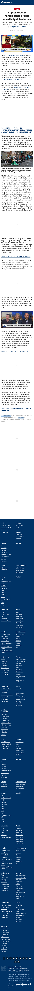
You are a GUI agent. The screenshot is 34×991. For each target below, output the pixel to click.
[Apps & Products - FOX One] (3, 735)
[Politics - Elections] (18, 538)
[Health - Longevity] (18, 612)
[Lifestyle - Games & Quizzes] (6, 621)
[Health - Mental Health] (19, 623)
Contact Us (13, 970)
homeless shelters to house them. (12, 79)
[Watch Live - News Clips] (4, 701)
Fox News (6, 2)
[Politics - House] (17, 530)
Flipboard (17, 958)
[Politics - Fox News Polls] (20, 536)
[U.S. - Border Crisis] (5, 530)
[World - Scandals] (4, 561)
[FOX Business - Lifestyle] (18, 643)
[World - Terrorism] (4, 550)
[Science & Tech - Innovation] (4, 665)
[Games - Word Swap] (19, 670)
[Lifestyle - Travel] (3, 612)
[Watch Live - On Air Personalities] (7, 695)
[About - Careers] (18, 691)
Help (9, 970)
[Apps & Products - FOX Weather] (5, 716)
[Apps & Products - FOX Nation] (4, 718)
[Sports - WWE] (2, 605)
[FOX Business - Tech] (17, 647)
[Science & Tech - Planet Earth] (4, 672)
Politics (18, 523)
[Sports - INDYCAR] (4, 588)
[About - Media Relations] (20, 699)
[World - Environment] (5, 556)
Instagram (10, 958)
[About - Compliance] (19, 705)
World (3, 543)
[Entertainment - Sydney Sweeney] (20, 568)
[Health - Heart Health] (19, 625)
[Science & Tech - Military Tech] (5, 670)
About (18, 686)
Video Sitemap (19, 971)
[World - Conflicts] (3, 548)
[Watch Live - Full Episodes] (5, 697)
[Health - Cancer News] (19, 621)
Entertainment (21, 565)
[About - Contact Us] (19, 689)
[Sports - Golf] (2, 594)
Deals (3, 632)
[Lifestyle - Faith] (2, 616)
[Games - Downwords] (19, 665)
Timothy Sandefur (14, 26)
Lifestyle (4, 610)
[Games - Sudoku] (18, 667)
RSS (26, 958)
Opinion (18, 543)
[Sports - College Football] (6, 581)
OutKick (18, 577)
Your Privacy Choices (13, 968)
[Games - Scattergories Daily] (21, 659)
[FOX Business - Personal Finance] (20, 634)
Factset (21, 982)
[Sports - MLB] (2, 584)
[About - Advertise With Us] (21, 697)
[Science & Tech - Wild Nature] (4, 674)
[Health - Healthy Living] (20, 627)
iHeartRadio (18, 961)
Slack (23, 958)
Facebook (4, 958)
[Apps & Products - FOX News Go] (5, 714)
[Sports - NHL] (2, 592)
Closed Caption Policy (24, 968)
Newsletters (30, 958)
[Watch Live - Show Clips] (4, 699)
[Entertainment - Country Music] (20, 572)
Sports (3, 577)
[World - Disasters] (4, 552)
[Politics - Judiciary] (18, 532)
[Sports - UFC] (2, 603)
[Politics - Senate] (17, 528)
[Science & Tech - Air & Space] (4, 661)
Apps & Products (4, 711)
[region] (17, 113)
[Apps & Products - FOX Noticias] (5, 720)
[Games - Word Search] (19, 672)
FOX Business (21, 632)
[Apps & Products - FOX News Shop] (6, 723)
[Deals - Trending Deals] (5, 634)
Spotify (15, 961)
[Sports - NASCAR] (3, 586)
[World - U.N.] (2, 545)
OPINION (17, 9)
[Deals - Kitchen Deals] (5, 641)
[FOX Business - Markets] (18, 638)
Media (3, 565)
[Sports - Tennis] (3, 597)
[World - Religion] (3, 559)
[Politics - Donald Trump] (19, 525)
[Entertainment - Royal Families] (20, 570)
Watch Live (5, 686)
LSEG (9, 987)
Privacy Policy (18, 967)
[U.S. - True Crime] (4, 532)
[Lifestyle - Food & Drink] (5, 614)
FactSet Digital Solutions (21, 984)
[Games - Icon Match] (19, 674)
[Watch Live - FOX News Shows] (6, 689)
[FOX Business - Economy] (18, 636)
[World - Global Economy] (6, 554)
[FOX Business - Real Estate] (19, 645)
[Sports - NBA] (2, 590)
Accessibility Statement (23, 970)
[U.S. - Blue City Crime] (5, 525)
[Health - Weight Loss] (19, 616)
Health (18, 610)
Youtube (13, 958)
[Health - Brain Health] (19, 614)
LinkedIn (20, 958)
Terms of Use (11, 967)
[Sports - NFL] (2, 579)
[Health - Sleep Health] (19, 618)
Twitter (7, 958)
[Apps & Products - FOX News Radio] (6, 725)
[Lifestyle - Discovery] (4, 618)
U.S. (2, 523)
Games (18, 657)
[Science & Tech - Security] (3, 663)
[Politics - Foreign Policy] (20, 534)
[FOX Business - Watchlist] (18, 641)
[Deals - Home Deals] (4, 638)
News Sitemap (11, 971)
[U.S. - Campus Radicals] (6, 528)
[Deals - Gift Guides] (4, 636)
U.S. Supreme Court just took (13, 55)
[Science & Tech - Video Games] (5, 668)
